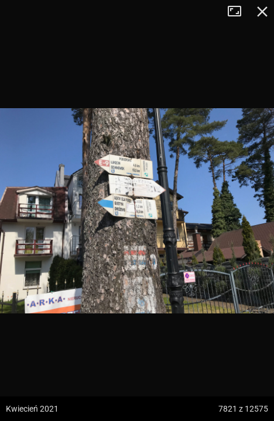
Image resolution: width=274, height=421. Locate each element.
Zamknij (262, 11)
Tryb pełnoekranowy (239, 11)
